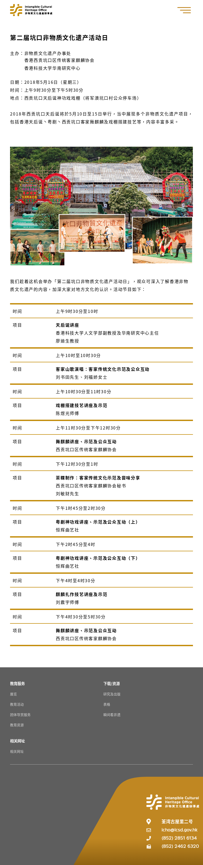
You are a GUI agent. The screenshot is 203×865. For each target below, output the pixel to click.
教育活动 (17, 704)
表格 (106, 704)
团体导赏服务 (20, 714)
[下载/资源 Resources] (111, 683)
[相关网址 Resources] (17, 740)
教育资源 (17, 724)
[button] (187, 10)
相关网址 (17, 751)
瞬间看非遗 (112, 714)
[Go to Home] (31, 10)
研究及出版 (112, 693)
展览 (13, 693)
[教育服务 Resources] (17, 683)
